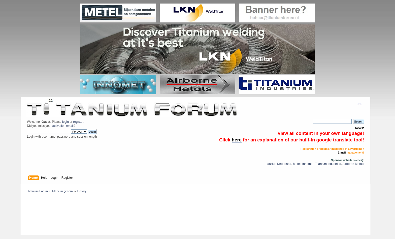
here (237, 139)
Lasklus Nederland (278, 164)
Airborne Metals (353, 164)
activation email (63, 126)
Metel (297, 164)
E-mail (342, 152)
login (65, 122)
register (78, 122)
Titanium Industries (328, 164)
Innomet (307, 164)
